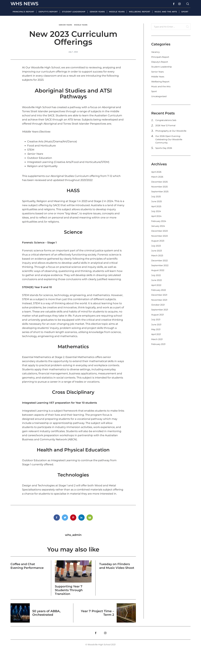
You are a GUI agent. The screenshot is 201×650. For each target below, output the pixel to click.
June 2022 (156, 280)
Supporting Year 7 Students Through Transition (69, 589)
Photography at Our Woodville (170, 131)
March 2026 (157, 177)
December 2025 (159, 182)
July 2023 (156, 246)
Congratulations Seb (165, 120)
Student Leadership (73, 12)
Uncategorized (159, 96)
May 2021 (155, 329)
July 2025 (156, 196)
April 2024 (156, 216)
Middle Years (117, 12)
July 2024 (156, 211)
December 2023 (159, 231)
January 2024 (158, 226)
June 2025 (156, 201)
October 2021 (158, 305)
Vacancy (155, 52)
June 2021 (156, 324)
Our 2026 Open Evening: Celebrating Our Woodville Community (168, 139)
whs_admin (73, 535)
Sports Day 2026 (163, 148)
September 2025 (159, 191)
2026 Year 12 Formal (165, 125)
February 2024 (158, 221)
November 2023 (159, 236)
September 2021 (159, 309)
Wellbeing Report (139, 12)
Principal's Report (160, 57)
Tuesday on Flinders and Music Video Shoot (117, 566)
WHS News (24, 3)
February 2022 (158, 290)
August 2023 (157, 241)
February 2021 (158, 344)
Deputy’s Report (48, 12)
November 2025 (159, 186)
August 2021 (157, 314)
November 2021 (159, 300)
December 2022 (159, 260)
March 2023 (157, 255)
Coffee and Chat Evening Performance (28, 566)
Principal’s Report (23, 12)
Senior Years (97, 12)
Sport (184, 12)
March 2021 (157, 339)
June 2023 (156, 250)
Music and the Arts (166, 12)
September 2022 (159, 265)
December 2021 (159, 295)
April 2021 (156, 334)
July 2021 (155, 319)
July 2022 (156, 275)
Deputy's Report (159, 62)
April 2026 (156, 172)
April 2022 (156, 285)
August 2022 (157, 270)
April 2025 (156, 206)
